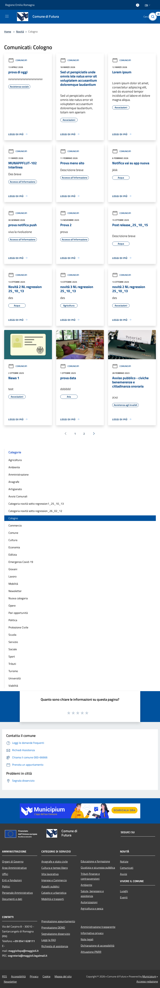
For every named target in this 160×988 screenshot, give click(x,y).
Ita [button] (148, 5)
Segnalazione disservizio (55, 934)
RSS (4, 976)
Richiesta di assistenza (54, 946)
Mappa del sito (63, 976)
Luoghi (124, 891)
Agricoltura (15, 460)
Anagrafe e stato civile (54, 861)
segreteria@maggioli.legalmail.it (27, 956)
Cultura (12, 540)
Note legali (87, 939)
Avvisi (123, 874)
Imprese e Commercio (54, 880)
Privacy (34, 976)
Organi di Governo (12, 861)
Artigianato (15, 489)
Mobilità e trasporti (52, 899)
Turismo (13, 671)
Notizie (124, 861)
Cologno (13, 518)
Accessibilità (18, 976)
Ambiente (14, 467)
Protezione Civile (18, 627)
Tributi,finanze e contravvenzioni (90, 876)
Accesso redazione (147, 981)
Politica (12, 620)
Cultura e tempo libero (54, 868)
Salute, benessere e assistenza (92, 893)
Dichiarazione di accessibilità (97, 945)
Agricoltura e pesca (92, 908)
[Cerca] (153, 17)
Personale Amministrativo (17, 893)
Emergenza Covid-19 (20, 562)
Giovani (12, 569)
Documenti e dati (12, 899)
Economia (14, 547)
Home (7, 31)
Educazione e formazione (95, 861)
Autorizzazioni (89, 902)
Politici (6, 886)
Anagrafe (13, 482)
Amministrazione (18, 474)
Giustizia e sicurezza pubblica (98, 867)
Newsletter (15, 591)
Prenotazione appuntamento (58, 921)
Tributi (12, 664)
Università (14, 678)
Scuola (12, 635)
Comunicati (17, 60)
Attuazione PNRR (91, 952)
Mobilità (13, 584)
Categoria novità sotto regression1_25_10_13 (36, 504)
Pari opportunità (18, 613)
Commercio (15, 525)
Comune (13, 533)
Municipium (149, 976)
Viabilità (13, 686)
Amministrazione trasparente (98, 927)
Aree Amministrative (14, 868)
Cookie (46, 976)
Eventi (124, 897)
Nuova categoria (18, 598)
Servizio (13, 642)
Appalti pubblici (50, 886)
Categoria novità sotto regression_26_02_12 (35, 511)
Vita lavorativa (50, 874)
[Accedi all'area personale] (137, 5)
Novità (20, 31)
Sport (11, 656)
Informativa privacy (92, 933)
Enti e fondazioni (12, 880)
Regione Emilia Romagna (19, 5)
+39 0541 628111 (24, 941)
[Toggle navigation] (7, 16)
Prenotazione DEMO (53, 927)
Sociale (12, 649)
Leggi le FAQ (48, 940)
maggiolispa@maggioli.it (23, 951)
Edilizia (12, 554)
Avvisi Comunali (17, 496)
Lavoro (12, 576)
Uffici (5, 874)
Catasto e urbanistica (53, 893)
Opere (12, 605)
